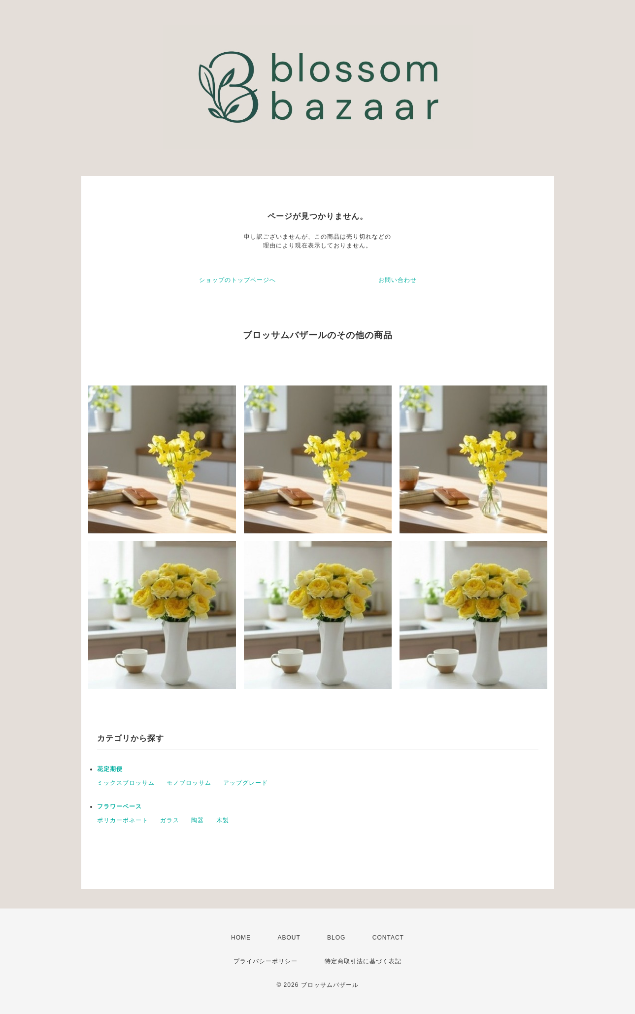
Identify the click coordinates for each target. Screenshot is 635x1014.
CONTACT (388, 937)
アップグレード (245, 782)
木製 (222, 820)
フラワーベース (119, 806)
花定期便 (110, 769)
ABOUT (288, 937)
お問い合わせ (397, 280)
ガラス (169, 820)
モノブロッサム (189, 782)
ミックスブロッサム (126, 782)
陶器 (197, 820)
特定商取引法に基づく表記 (363, 961)
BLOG (336, 937)
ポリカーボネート (122, 820)
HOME (241, 937)
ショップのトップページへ (237, 280)
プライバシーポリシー (266, 961)
